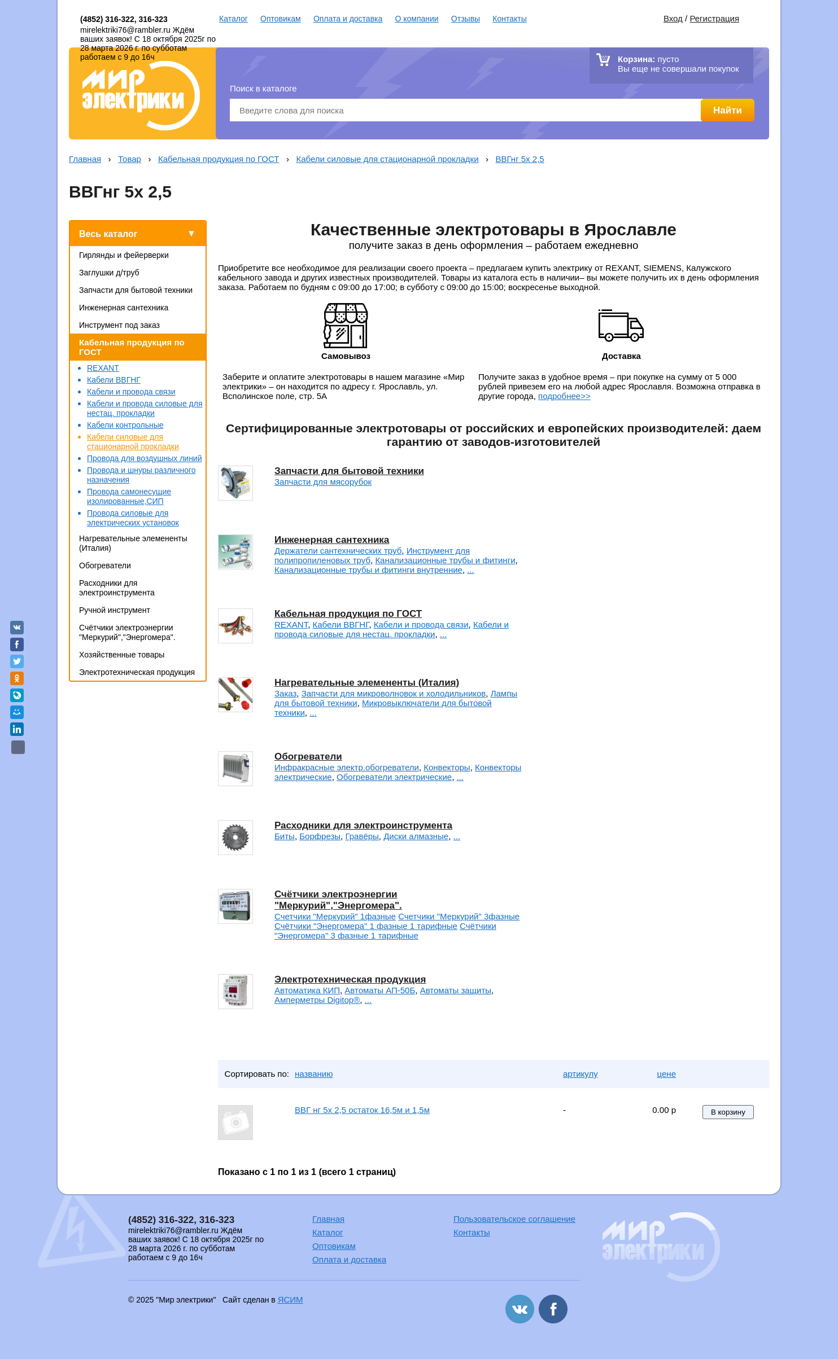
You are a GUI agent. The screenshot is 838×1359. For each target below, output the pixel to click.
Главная (85, 159)
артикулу (580, 1074)
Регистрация (714, 18)
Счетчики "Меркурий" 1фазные (335, 916)
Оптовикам (280, 18)
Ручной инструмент (114, 610)
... (470, 570)
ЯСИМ (290, 1299)
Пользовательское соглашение (514, 1219)
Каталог (233, 18)
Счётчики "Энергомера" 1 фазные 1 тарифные (365, 926)
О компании (416, 18)
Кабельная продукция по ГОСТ (218, 159)
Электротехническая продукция (137, 672)
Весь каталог (108, 234)
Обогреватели (105, 565)
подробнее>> (564, 396)
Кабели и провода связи (131, 391)
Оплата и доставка (347, 18)
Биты (284, 836)
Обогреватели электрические (394, 777)
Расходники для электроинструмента (117, 587)
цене (666, 1074)
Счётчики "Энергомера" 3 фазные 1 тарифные (385, 930)
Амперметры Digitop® (317, 1000)
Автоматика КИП (307, 990)
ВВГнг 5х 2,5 (520, 159)
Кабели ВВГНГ (114, 379)
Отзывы (465, 18)
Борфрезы (320, 836)
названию (314, 1074)
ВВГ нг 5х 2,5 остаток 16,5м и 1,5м (362, 1110)
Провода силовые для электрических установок (133, 517)
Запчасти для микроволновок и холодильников (394, 693)
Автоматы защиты (455, 990)
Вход (673, 18)
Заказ (285, 693)
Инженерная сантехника (123, 307)
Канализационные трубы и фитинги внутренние (368, 570)
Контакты (509, 18)
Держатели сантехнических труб (337, 550)
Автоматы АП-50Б (379, 990)
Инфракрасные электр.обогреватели (346, 767)
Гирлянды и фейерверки (124, 255)
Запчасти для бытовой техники (136, 290)
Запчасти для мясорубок (323, 481)
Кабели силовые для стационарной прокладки (387, 159)
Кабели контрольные (125, 424)
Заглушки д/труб (109, 272)
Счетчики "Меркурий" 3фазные (459, 916)
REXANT (103, 367)
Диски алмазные (415, 836)
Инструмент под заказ (119, 325)
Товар (129, 159)
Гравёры (361, 836)
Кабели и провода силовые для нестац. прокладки (145, 408)
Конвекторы (447, 767)
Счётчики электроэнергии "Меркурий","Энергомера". (127, 632)
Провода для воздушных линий (144, 458)
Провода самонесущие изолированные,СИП (129, 496)
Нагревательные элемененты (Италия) (366, 682)
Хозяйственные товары (121, 654)
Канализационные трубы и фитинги (445, 560)
